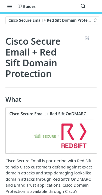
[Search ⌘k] (83, 6)
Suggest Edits (87, 38)
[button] (51, 131)
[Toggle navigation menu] (9, 6)
